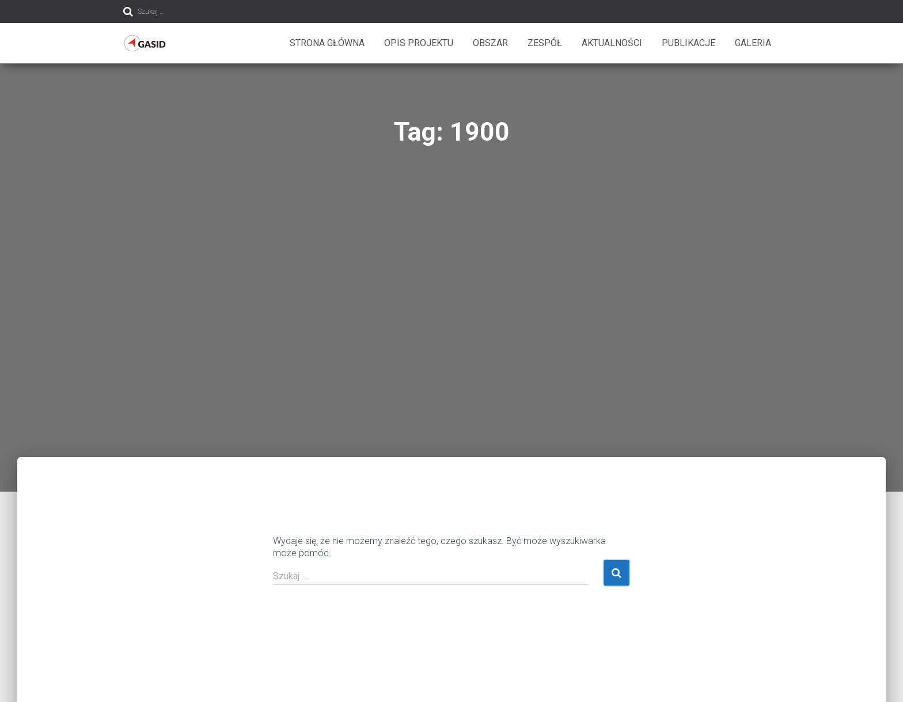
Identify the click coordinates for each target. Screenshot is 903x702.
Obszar (490, 42)
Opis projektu (418, 42)
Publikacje (688, 42)
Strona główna (327, 42)
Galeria (753, 42)
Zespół (545, 42)
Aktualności (612, 42)
